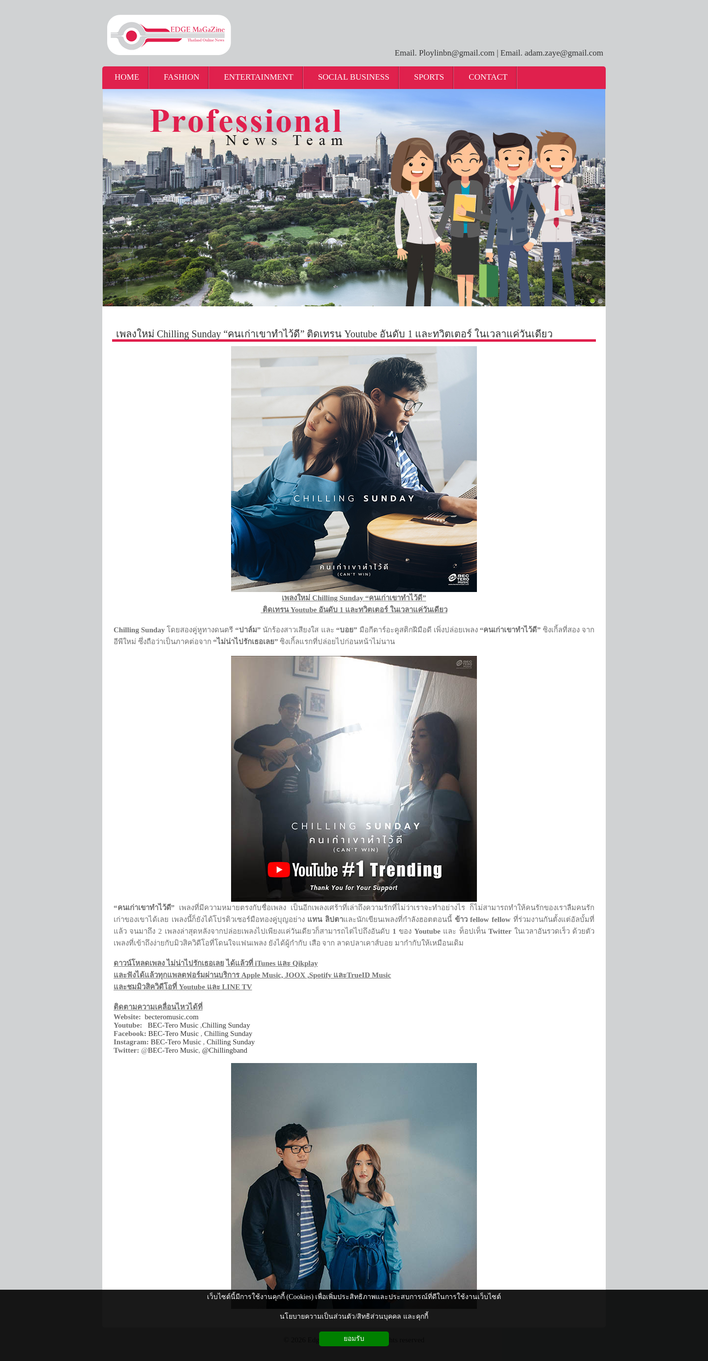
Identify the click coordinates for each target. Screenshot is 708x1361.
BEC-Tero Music (173, 1025)
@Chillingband (224, 1050)
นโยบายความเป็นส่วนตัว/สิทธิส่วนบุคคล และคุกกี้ (354, 1316)
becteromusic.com (172, 1017)
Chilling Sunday (226, 1025)
